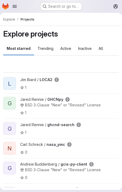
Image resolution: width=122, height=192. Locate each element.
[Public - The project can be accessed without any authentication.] (56, 80)
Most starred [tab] (19, 48)
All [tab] (101, 48)
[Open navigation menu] (14, 6)
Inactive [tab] (85, 48)
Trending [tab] (45, 48)
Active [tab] (65, 48)
